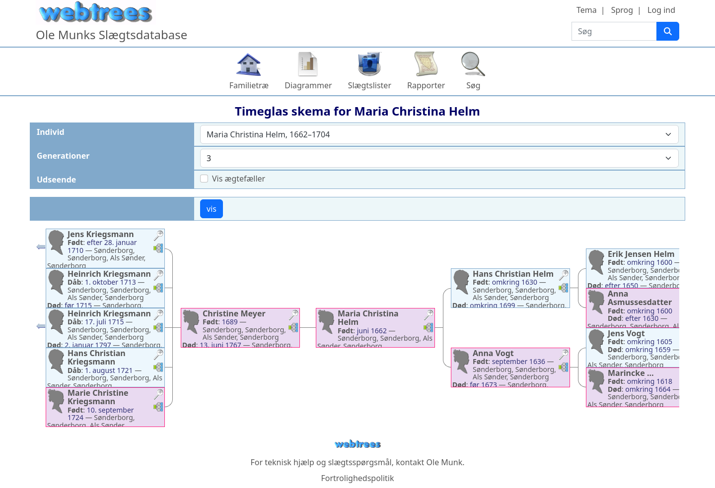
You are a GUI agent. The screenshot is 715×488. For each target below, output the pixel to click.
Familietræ (249, 85)
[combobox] (439, 134)
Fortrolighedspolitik (357, 478)
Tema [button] (586, 9)
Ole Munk (445, 462)
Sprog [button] (622, 9)
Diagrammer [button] (308, 85)
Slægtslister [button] (369, 85)
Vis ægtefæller (238, 178)
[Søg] (667, 31)
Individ (51, 131)
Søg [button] (473, 85)
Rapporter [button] (426, 85)
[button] (158, 237)
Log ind (661, 9)
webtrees (357, 444)
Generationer (63, 155)
